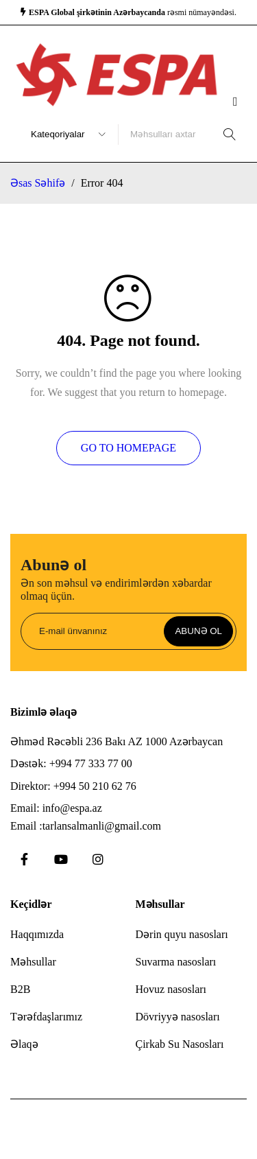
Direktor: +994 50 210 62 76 (73, 786)
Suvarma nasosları (176, 962)
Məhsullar (33, 962)
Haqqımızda (37, 934)
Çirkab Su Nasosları (180, 1044)
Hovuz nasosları (171, 989)
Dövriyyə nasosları (178, 1016)
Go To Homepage (128, 448)
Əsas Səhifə (37, 183)
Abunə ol (198, 631)
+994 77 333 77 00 (90, 763)
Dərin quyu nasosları (182, 934)
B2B (20, 989)
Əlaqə (24, 1044)
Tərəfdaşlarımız (46, 1016)
